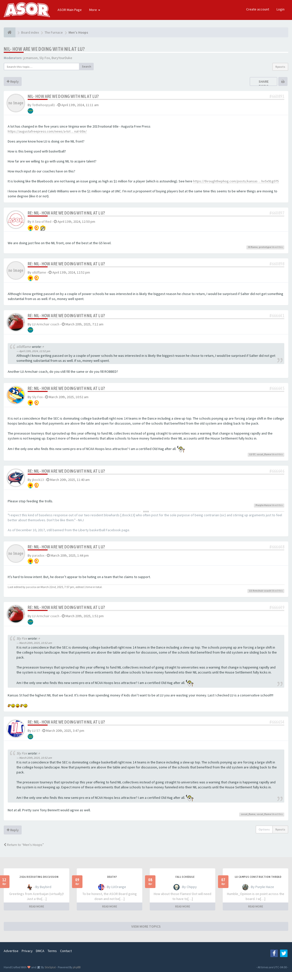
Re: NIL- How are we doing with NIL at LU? (66, 213)
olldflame (39, 272)
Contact (66, 951)
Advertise (11, 951)
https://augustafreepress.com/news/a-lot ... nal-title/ (47, 131)
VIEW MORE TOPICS (146, 926)
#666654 (277, 722)
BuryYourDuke (62, 58)
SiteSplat (50, 967)
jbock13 (38, 479)
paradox (38, 555)
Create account (257, 9)
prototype (265, 247)
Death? (112, 877)
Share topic (264, 83)
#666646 (277, 471)
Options (264, 829)
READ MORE (36, 906)
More (94, 9)
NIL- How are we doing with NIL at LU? (44, 49)
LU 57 (252, 454)
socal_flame (264, 454)
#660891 (277, 96)
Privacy (27, 951)
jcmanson (30, 58)
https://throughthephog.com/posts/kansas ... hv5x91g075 (236, 181)
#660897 (277, 213)
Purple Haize (263, 505)
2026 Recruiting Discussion (38, 877)
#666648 (277, 546)
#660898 (277, 263)
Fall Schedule (184, 877)
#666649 (277, 607)
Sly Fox (44, 58)
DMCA (40, 951)
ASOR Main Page (70, 9)
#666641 (277, 315)
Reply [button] (13, 81)
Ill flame (253, 247)
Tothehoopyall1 (43, 105)
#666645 (277, 388)
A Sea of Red (41, 221)
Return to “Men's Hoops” (24, 844)
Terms (52, 951)
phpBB (76, 967)
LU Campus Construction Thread (258, 877)
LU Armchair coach (45, 324)
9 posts (280, 67)
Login (281, 9)
